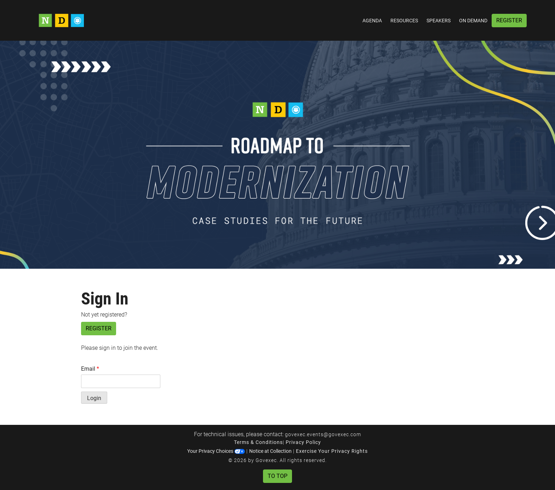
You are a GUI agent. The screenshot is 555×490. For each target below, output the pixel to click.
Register (509, 20)
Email (90, 368)
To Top (277, 476)
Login (94, 398)
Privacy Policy (303, 442)
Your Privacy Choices (216, 451)
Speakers (439, 20)
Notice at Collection (270, 451)
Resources (404, 20)
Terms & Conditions (258, 442)
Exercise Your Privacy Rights (332, 451)
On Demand (473, 20)
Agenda (372, 20)
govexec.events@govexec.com (323, 434)
